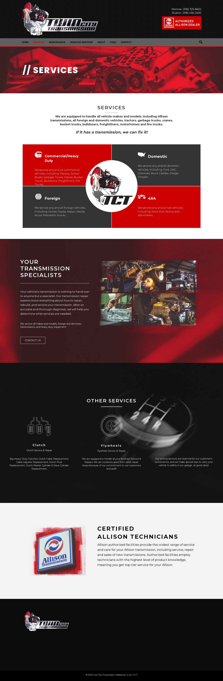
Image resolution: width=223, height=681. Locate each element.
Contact (126, 42)
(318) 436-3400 (191, 12)
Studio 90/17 (132, 675)
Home (25, 42)
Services (38, 42)
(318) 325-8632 (191, 9)
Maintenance (57, 42)
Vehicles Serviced (81, 42)
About (101, 42)
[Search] (201, 42)
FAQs (113, 42)
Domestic (157, 156)
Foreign (52, 198)
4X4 (152, 198)
